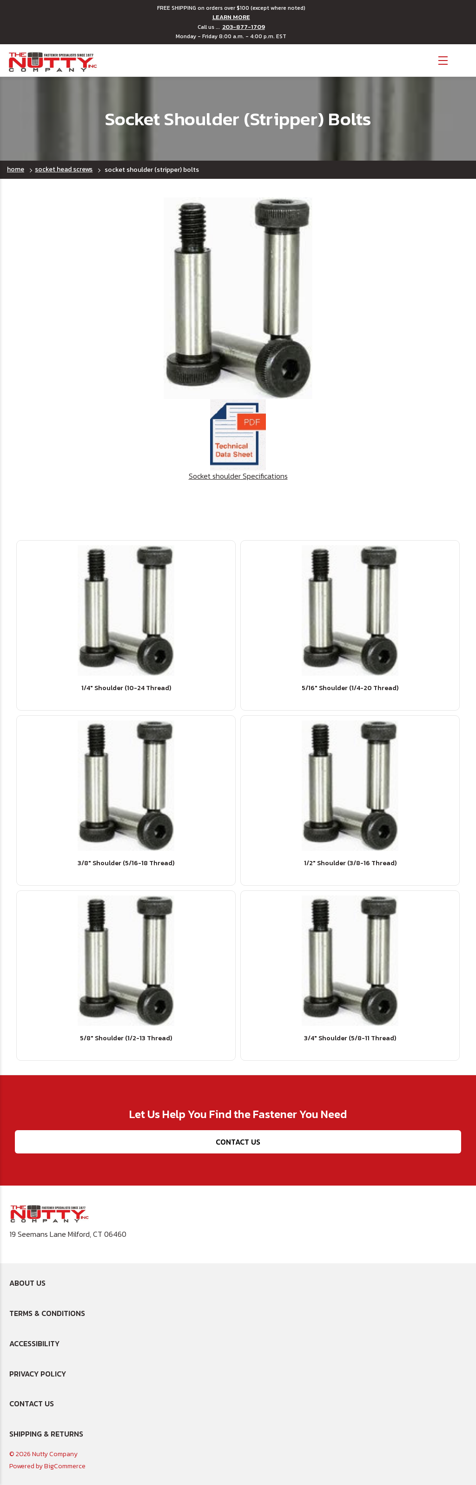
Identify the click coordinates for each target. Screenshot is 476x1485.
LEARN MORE (231, 17)
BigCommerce (65, 1466)
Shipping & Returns (46, 1433)
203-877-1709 (243, 27)
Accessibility (34, 1343)
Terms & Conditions (47, 1313)
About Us (27, 1282)
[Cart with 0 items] (462, 59)
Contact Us (238, 1141)
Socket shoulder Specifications (238, 440)
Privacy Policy (37, 1373)
